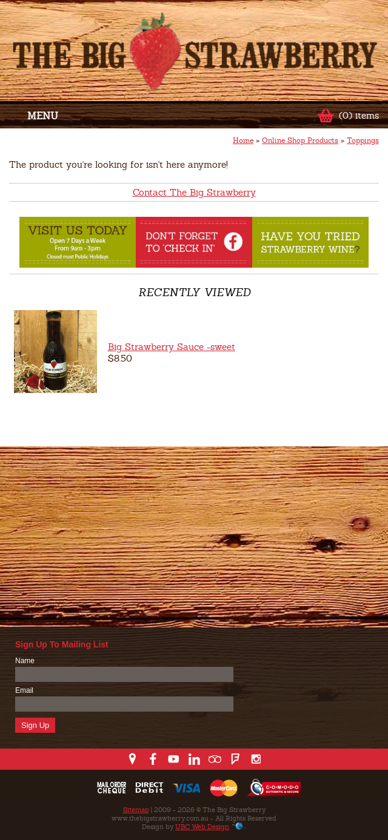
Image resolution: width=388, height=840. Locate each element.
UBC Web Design (202, 826)
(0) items (359, 115)
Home (243, 140)
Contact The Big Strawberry (194, 192)
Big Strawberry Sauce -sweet (171, 346)
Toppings (363, 140)
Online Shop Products (300, 140)
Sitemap (136, 809)
